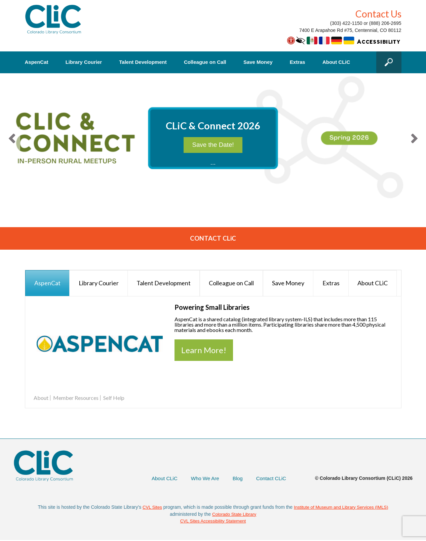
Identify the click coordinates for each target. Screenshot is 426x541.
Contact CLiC (270, 479)
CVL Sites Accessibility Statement (213, 521)
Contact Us (378, 13)
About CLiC (336, 62)
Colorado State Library (234, 514)
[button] (11, 138)
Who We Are (201, 479)
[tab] (47, 283)
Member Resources (76, 398)
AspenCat (36, 62)
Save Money (258, 62)
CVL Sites (149, 507)
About (41, 398)
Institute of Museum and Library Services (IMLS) (341, 507)
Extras (297, 62)
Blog (235, 479)
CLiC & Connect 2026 (213, 127)
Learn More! (203, 350)
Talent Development (142, 62)
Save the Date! (212, 152)
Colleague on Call (205, 62)
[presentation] (47, 283)
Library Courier (84, 62)
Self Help (113, 398)
